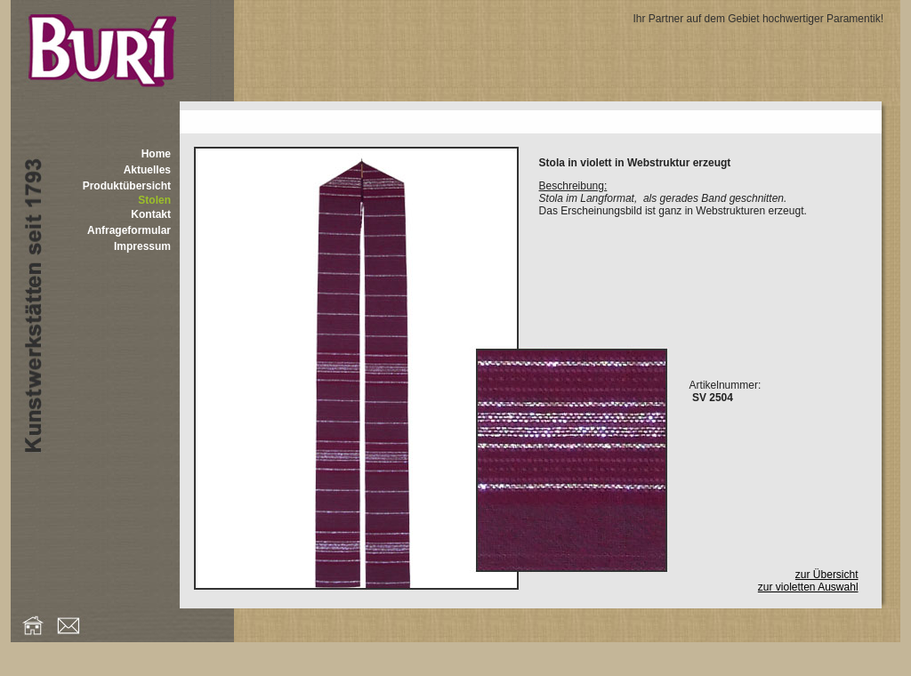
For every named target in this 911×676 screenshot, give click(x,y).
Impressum (142, 246)
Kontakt (151, 214)
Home (156, 154)
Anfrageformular (129, 230)
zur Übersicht (827, 574)
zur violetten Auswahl (808, 587)
